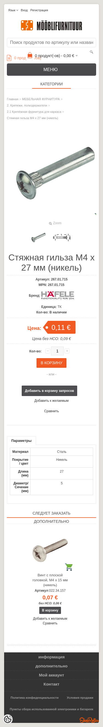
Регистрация (39, 10)
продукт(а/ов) (24, 58)
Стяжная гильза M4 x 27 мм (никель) (32, 118)
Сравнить (51, 411)
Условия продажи (80, 697)
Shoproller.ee (89, 720)
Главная (12, 99)
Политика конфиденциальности (35, 697)
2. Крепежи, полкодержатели (27, 105)
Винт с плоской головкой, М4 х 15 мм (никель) (50, 580)
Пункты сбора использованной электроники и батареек (51, 709)
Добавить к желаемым (51, 401)
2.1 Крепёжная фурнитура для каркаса (34, 111)
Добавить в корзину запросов (49, 391)
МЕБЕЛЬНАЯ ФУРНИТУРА (41, 99)
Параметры (21, 441)
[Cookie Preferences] (8, 719)
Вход (24, 10)
